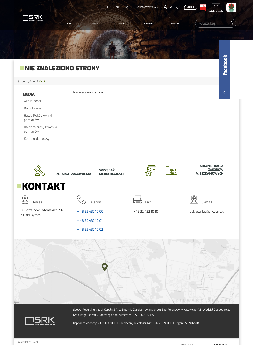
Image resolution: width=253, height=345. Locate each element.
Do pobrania (33, 108)
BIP (202, 7)
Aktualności (32, 101)
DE (126, 7)
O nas (68, 23)
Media (121, 23)
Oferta (95, 23)
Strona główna (27, 81)
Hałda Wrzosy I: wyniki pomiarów (40, 129)
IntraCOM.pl (31, 342)
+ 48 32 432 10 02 (90, 229)
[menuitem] (67, 23)
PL (108, 7)
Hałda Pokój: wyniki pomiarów (38, 117)
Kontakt (176, 23)
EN (117, 7)
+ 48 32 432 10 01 (89, 221)
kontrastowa (144, 7)
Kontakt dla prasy (37, 139)
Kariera (148, 23)
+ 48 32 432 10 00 (90, 211)
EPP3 (190, 7)
